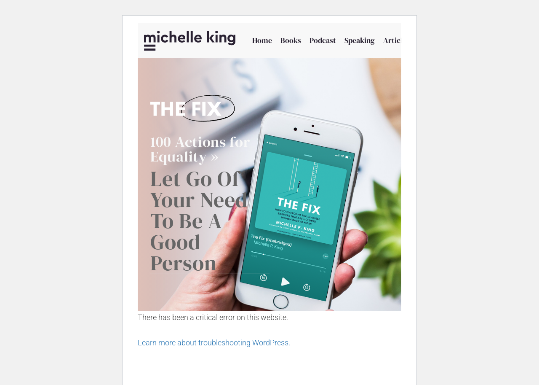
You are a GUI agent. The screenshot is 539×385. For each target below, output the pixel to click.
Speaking (359, 40)
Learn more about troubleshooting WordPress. (214, 342)
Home (262, 40)
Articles (396, 40)
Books (290, 40)
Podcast (323, 40)
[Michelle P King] (189, 41)
